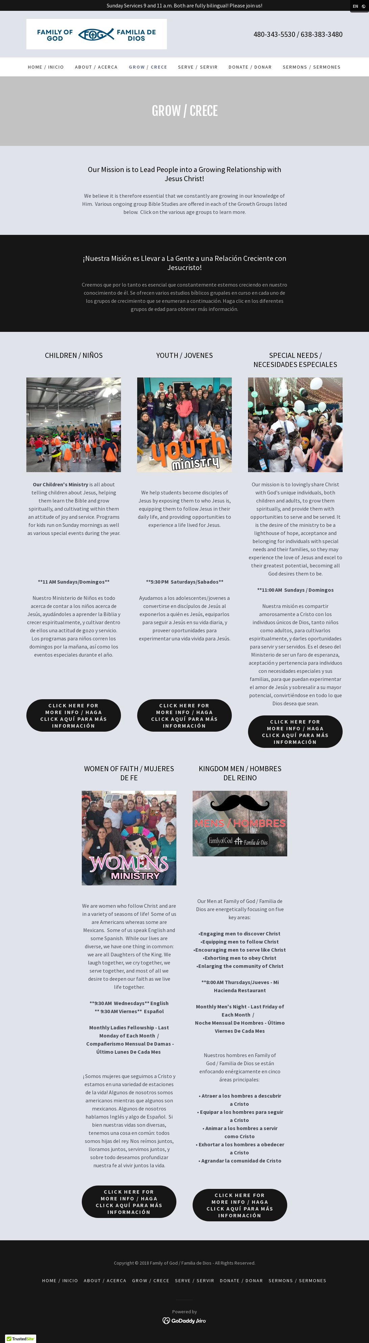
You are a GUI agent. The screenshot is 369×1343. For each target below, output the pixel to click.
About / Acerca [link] (96, 67)
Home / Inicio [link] (46, 67)
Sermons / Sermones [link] (312, 67)
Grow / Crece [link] (148, 67)
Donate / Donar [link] (250, 67)
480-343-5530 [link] (274, 34)
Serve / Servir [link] (198, 67)
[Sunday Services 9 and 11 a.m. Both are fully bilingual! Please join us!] (184, 5)
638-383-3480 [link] (322, 34)
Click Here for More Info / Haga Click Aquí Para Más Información (73, 715)
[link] (96, 33)
